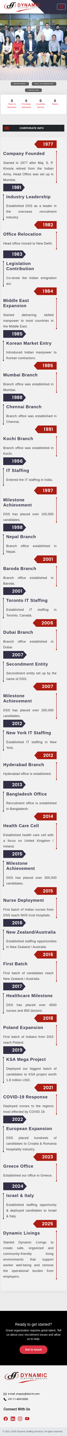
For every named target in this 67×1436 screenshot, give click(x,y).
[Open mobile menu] (61, 7)
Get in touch (33, 1349)
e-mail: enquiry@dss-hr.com (23, 1393)
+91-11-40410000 (18, 1399)
